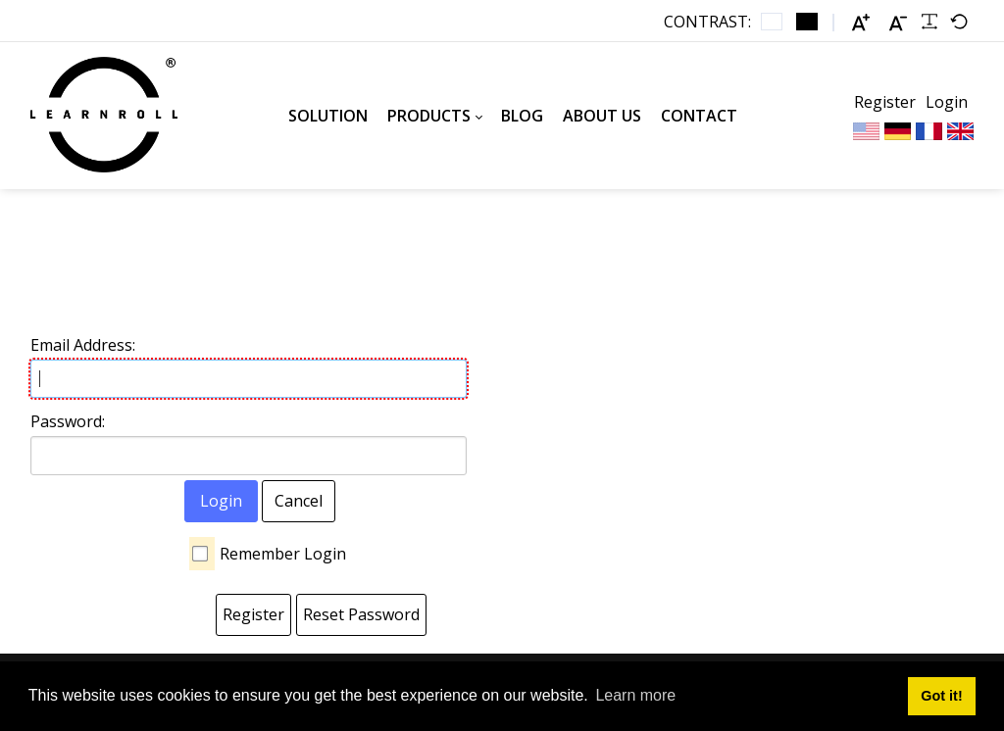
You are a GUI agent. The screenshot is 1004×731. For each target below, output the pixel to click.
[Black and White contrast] (807, 21)
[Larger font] (861, 22)
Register (885, 102)
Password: (67, 421)
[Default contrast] (771, 21)
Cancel (299, 501)
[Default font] (959, 21)
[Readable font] (929, 21)
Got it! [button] (941, 696)
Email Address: (82, 345)
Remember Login (283, 553)
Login (947, 102)
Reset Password (361, 614)
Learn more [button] (635, 695)
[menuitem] (327, 115)
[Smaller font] (898, 22)
